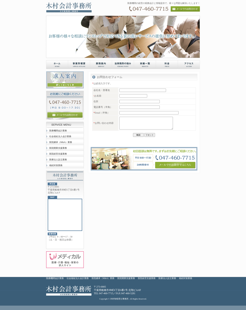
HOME (49, 274)
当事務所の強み (89, 274)
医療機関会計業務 (58, 130)
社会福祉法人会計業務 (60, 136)
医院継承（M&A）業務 (60, 142)
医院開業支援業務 (58, 148)
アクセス (123, 274)
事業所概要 (61, 274)
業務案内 (74, 274)
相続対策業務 (55, 165)
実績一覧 (104, 274)
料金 (113, 274)
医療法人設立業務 (58, 159)
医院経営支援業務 (58, 154)
